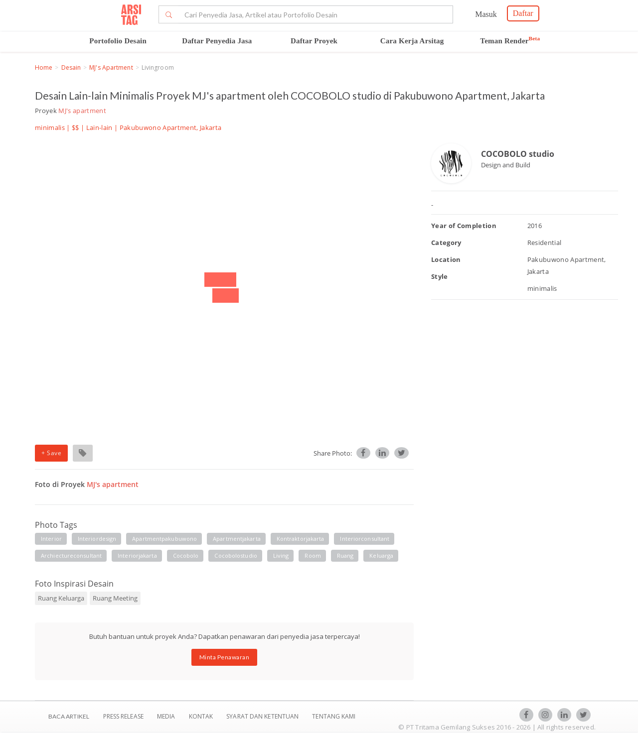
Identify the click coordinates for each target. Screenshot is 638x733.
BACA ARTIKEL (68, 716)
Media (167, 716)
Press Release (123, 716)
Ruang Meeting (115, 598)
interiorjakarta (137, 555)
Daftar (523, 13)
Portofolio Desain (118, 41)
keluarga (381, 555)
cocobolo (186, 555)
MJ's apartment (111, 67)
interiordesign (97, 538)
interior (51, 538)
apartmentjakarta (237, 538)
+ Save (51, 453)
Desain (71, 67)
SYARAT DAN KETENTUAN (263, 716)
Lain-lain (99, 127)
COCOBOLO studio (517, 153)
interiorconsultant (364, 538)
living (281, 555)
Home (43, 67)
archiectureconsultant (71, 555)
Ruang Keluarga (61, 598)
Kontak (202, 716)
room (312, 555)
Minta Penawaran (224, 657)
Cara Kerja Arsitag (412, 41)
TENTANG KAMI (333, 716)
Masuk (486, 14)
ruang (345, 555)
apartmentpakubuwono (164, 538)
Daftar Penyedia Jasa (217, 41)
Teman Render (510, 41)
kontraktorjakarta (300, 538)
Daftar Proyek (314, 41)
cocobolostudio (235, 555)
